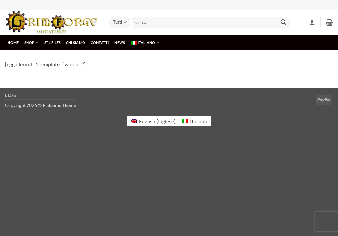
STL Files (52, 42)
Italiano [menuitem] (198, 121)
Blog (10, 95)
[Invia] (283, 22)
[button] (312, 22)
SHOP (31, 42)
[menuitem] (145, 42)
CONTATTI (100, 42)
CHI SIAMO (75, 42)
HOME (13, 42)
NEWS (119, 42)
